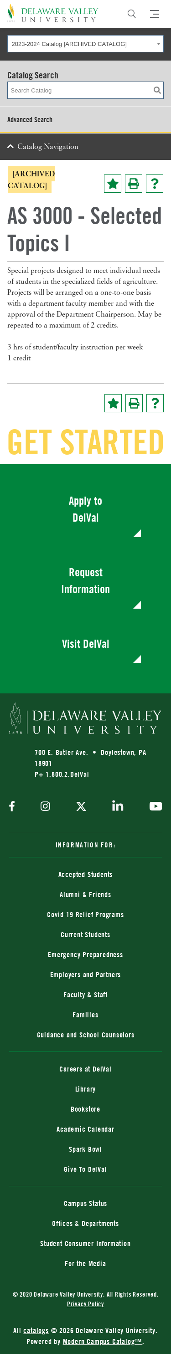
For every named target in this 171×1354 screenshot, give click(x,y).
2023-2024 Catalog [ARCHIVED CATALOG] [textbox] (69, 44)
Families (85, 1014)
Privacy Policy (85, 1304)
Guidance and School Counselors (86, 1034)
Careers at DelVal (85, 1068)
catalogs (35, 1330)
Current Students (85, 934)
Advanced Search (29, 119)
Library (85, 1088)
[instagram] (45, 807)
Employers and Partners (85, 974)
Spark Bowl (85, 1149)
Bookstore (85, 1108)
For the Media (85, 1263)
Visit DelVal (85, 643)
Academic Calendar (85, 1128)
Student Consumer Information (85, 1243)
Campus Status (85, 1203)
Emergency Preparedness (85, 954)
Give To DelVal (85, 1169)
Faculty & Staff (85, 994)
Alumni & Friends (85, 894)
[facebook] (14, 807)
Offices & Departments (85, 1223)
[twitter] (81, 807)
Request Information (85, 580)
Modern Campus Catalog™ (103, 1341)
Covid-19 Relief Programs (85, 914)
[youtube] (153, 807)
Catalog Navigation (47, 147)
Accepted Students (85, 874)
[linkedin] (118, 807)
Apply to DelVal (85, 509)
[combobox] (85, 43)
